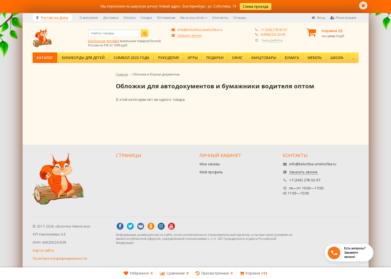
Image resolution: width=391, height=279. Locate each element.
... (353, 57)
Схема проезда (255, 6)
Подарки (214, 57)
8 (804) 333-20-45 (273, 34)
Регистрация (343, 17)
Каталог (45, 57)
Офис (237, 57)
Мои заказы (209, 164)
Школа (336, 57)
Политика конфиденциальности (60, 258)
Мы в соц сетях (193, 17)
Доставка (110, 17)
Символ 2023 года (131, 57)
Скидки (146, 17)
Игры (193, 57)
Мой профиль (211, 172)
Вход (318, 17)
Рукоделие (168, 57)
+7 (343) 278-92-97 (274, 29)
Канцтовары (263, 57)
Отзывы (239, 17)
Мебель (314, 57)
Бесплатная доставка (103, 41)
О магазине (89, 17)
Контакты (220, 17)
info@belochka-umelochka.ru (200, 29)
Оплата (129, 17)
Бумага (292, 57)
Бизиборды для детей (83, 57)
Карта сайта (43, 250)
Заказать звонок (190, 35)
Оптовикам (166, 17)
